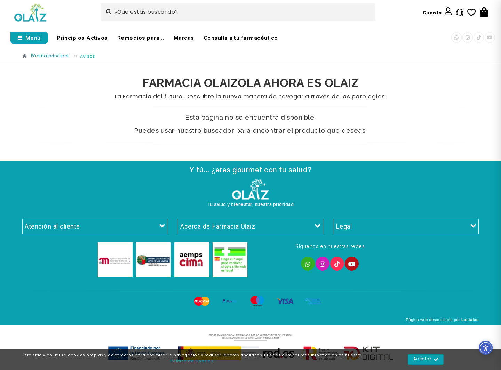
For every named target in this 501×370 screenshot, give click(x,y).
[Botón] (484, 12)
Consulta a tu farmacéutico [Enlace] (241, 37)
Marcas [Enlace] (184, 37)
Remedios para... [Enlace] (140, 37)
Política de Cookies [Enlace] (191, 361)
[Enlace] (30, 12)
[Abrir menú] (29, 38)
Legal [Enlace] (406, 226)
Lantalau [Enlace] (470, 319)
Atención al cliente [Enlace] (94, 226)
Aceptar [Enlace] (426, 359)
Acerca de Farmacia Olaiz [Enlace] (250, 226)
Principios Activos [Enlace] (82, 37)
